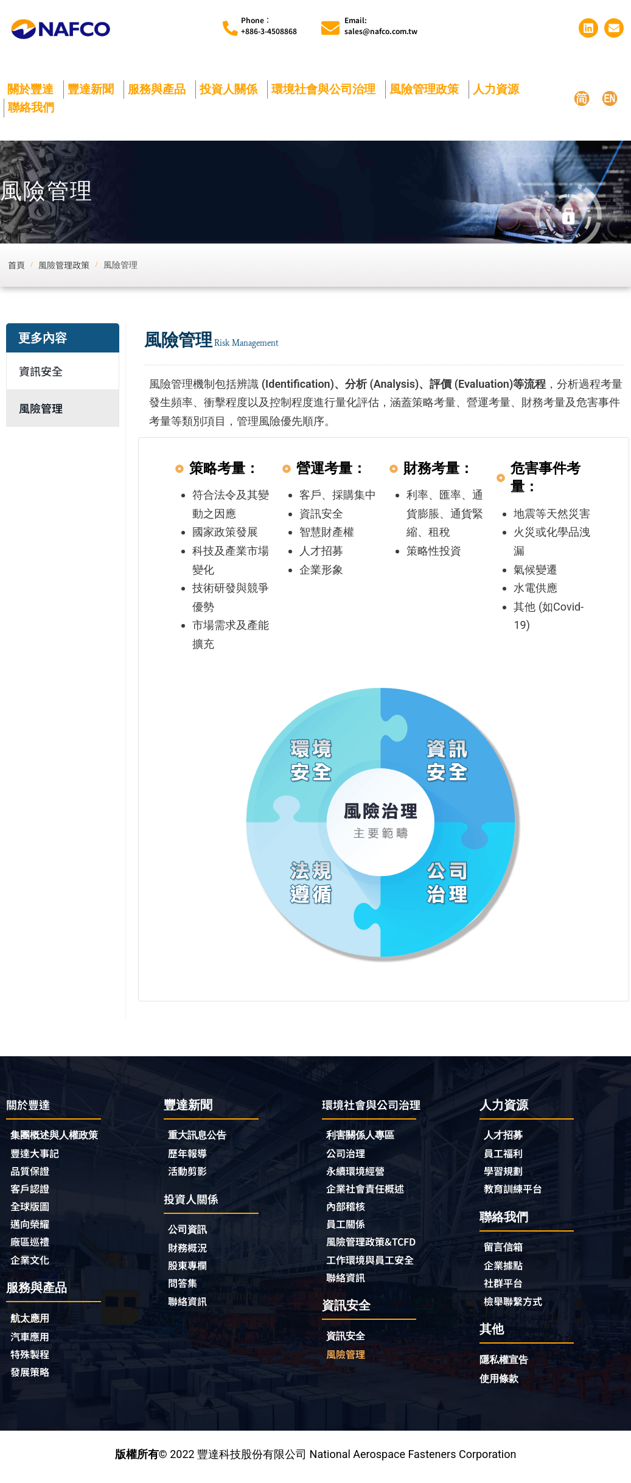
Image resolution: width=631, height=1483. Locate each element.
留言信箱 (506, 1250)
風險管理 (41, 408)
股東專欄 (193, 1269)
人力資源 (499, 89)
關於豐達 (33, 89)
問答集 (184, 1287)
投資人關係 (231, 89)
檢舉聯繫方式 (516, 1305)
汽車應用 (35, 1342)
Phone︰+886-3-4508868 (269, 25)
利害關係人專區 (364, 1136)
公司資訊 (193, 1232)
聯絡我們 (34, 107)
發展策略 (32, 1379)
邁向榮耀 (32, 1228)
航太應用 (35, 1323)
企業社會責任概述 (370, 1191)
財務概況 (193, 1251)
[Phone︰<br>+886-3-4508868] (230, 28)
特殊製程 (32, 1361)
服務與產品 (160, 89)
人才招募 (506, 1135)
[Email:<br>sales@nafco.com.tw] (330, 28)
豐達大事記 (37, 1155)
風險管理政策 (427, 89)
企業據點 (506, 1269)
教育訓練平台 (516, 1191)
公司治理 (351, 1155)
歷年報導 (190, 1154)
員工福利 (506, 1154)
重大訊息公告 (201, 1135)
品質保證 (32, 1173)
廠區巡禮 (32, 1246)
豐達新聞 (94, 89)
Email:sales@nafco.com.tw (380, 25)
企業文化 (32, 1264)
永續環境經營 (359, 1173)
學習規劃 (506, 1172)
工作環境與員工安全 (375, 1264)
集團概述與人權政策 (59, 1136)
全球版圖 (32, 1210)
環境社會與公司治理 (326, 89)
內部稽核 (348, 1210)
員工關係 (348, 1228)
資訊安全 (41, 371)
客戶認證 (32, 1191)
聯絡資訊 (190, 1306)
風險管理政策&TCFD (376, 1246)
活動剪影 (190, 1172)
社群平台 (506, 1287)
